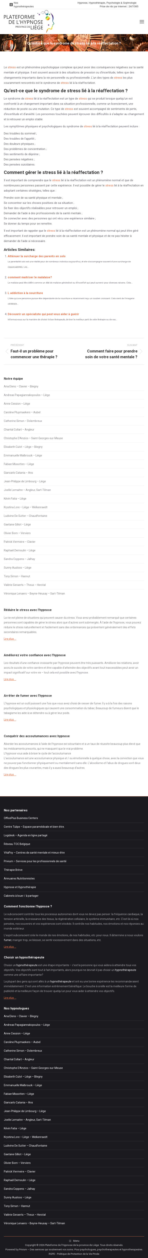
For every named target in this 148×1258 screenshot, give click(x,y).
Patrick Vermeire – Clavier (19, 541)
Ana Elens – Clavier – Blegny (21, 386)
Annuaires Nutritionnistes (19, 878)
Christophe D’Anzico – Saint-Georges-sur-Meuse (33, 438)
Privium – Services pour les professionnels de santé (35, 861)
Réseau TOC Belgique (17, 844)
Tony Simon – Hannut (17, 576)
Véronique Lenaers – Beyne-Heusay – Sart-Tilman (34, 593)
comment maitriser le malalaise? (30, 277)
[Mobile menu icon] (142, 21)
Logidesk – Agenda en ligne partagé (25, 835)
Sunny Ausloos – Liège (17, 567)
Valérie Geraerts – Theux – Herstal (25, 584)
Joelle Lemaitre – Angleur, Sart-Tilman (27, 490)
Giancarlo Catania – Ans (18, 472)
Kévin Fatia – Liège (15, 498)
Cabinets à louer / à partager (21, 895)
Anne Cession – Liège (17, 403)
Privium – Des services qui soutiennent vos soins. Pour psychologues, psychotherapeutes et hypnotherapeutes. (81, 1249)
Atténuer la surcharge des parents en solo (37, 256)
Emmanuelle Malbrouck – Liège (23, 455)
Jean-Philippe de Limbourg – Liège (25, 481)
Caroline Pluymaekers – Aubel (22, 412)
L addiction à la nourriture (25, 293)
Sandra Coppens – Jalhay (19, 559)
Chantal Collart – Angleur (19, 429)
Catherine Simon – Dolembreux (23, 420)
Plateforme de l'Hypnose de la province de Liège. (72, 1245)
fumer (97, 703)
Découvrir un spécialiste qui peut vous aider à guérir (43, 314)
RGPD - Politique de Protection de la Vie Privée (74, 1253)
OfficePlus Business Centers (21, 818)
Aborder (9, 743)
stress (12, 67)
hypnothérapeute (27, 965)
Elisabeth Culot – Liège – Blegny (23, 446)
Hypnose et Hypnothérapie (20, 887)
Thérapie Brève (13, 869)
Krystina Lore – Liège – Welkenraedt (25, 507)
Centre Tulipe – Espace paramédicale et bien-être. (34, 826)
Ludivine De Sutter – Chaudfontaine (25, 515)
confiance (33, 662)
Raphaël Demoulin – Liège (19, 550)
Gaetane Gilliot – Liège (17, 524)
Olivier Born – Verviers (17, 533)
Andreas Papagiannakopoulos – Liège (27, 395)
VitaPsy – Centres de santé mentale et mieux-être (34, 852)
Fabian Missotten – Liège (19, 464)
